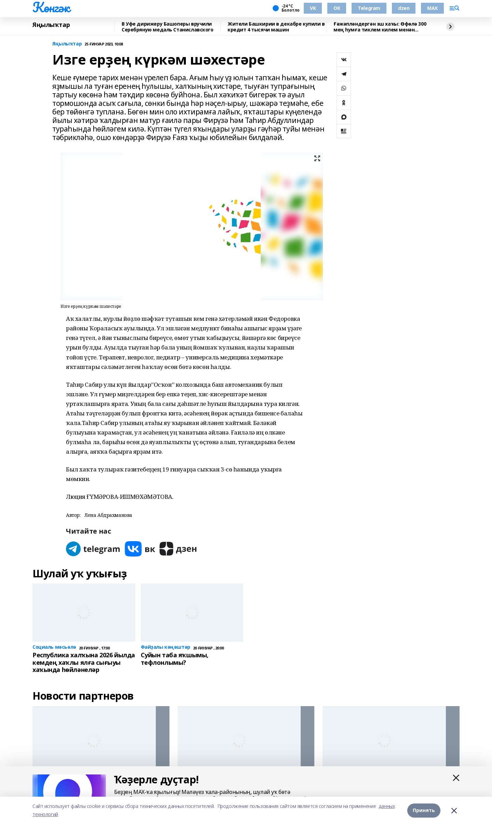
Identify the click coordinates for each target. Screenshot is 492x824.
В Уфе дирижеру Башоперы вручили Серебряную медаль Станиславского (168, 26)
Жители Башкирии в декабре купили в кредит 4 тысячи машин (276, 26)
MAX (432, 8)
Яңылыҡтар (51, 25)
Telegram (369, 8)
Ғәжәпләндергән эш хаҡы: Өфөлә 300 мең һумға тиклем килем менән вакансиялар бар (379, 26)
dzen (403, 8)
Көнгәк (50, 7)
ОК (336, 8)
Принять (424, 810)
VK (313, 8)
